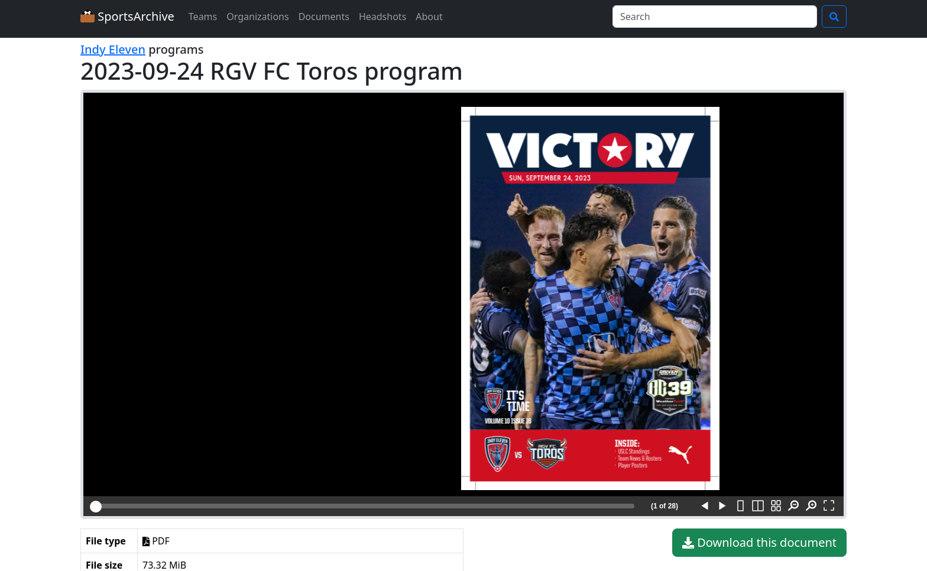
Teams (203, 16)
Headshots (382, 16)
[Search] (714, 16)
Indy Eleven (112, 49)
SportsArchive (127, 16)
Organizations (257, 16)
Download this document (759, 543)
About (429, 16)
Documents (324, 16)
